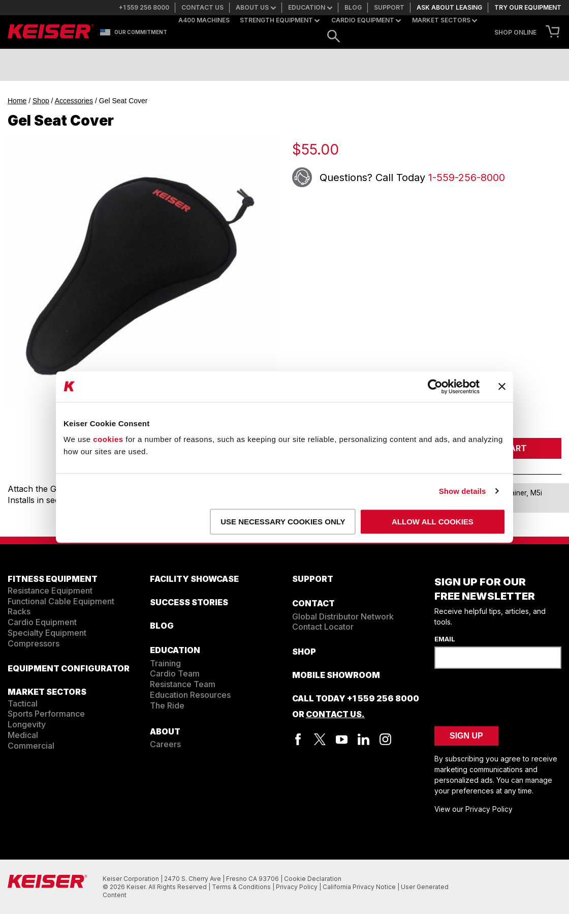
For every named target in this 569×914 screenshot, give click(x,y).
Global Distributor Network (343, 616)
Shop (41, 101)
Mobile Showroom (336, 675)
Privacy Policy (297, 887)
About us (256, 8)
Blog (353, 8)
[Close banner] (501, 386)
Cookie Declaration (312, 878)
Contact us (202, 8)
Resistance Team (182, 684)
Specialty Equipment (47, 633)
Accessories (74, 101)
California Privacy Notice (360, 887)
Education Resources (190, 695)
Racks (19, 611)
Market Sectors (444, 20)
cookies (108, 439)
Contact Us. (335, 714)
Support (389, 8)
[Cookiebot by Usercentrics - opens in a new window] (435, 386)
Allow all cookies (432, 521)
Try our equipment (527, 8)
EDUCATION (175, 650)
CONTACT (313, 603)
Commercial (31, 746)
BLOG (162, 626)
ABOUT (165, 731)
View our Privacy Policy (473, 809)
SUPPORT (312, 579)
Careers (165, 744)
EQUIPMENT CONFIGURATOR (69, 668)
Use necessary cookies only (282, 521)
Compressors (33, 643)
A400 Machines (204, 20)
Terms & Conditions (242, 887)
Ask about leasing (449, 8)
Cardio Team (175, 673)
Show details (462, 491)
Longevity (27, 724)
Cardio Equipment (366, 20)
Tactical (23, 703)
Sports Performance (46, 714)
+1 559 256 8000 (144, 8)
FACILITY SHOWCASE (194, 579)
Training (165, 663)
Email (444, 639)
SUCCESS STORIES (189, 602)
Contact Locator (323, 627)
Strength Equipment (280, 20)
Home (17, 101)
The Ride (167, 705)
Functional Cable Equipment (61, 601)
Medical (23, 735)
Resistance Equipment (50, 590)
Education (310, 8)
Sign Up (466, 735)
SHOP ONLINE (515, 33)
